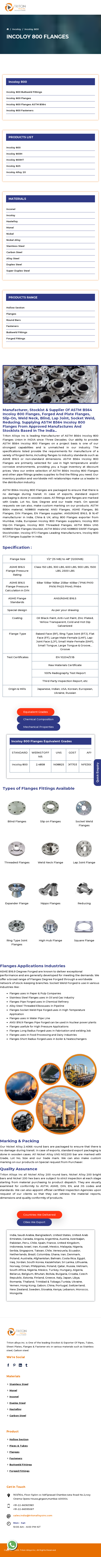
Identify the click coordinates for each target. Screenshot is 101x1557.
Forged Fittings (15, 338)
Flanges (11, 313)
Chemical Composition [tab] (38, 719)
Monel (10, 227)
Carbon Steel (14, 252)
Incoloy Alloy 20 (16, 172)
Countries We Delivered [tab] (39, 1214)
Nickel (10, 233)
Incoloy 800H (14, 153)
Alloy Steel (12, 258)
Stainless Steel (15, 246)
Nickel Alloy (13, 240)
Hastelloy (12, 221)
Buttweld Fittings (16, 332)
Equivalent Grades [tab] (35, 711)
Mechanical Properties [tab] (38, 726)
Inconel (10, 209)
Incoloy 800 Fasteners (19, 110)
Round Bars (13, 320)
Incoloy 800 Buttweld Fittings (24, 92)
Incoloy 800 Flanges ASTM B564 (26, 104)
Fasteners (12, 326)
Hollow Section (15, 307)
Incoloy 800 (13, 147)
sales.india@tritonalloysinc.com (32, 1515)
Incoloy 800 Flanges (18, 98)
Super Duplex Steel (18, 270)
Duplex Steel (14, 264)
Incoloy (16, 29)
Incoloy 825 (13, 166)
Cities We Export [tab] (34, 1222)
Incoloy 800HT (15, 159)
